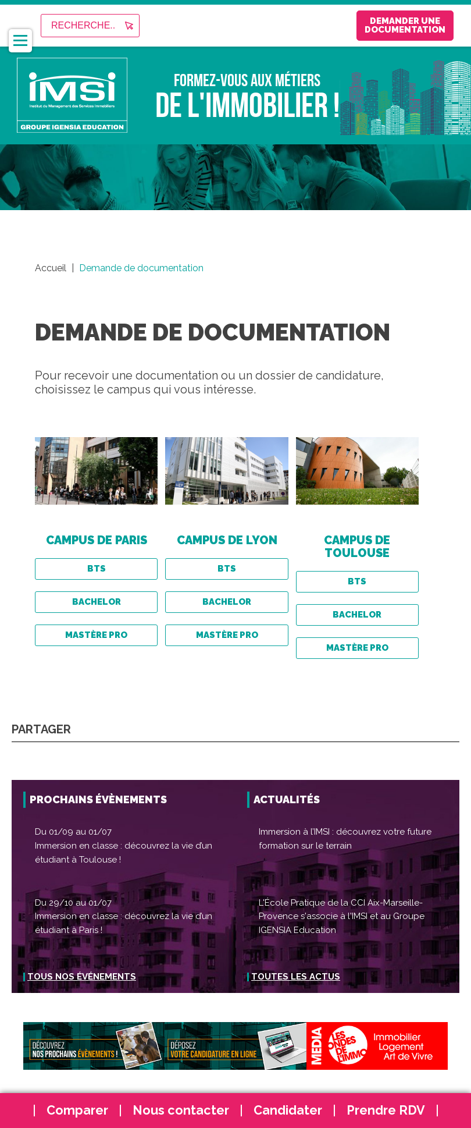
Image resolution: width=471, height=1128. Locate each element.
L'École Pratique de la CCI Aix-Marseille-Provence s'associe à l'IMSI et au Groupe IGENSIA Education (341, 916)
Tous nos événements (81, 976)
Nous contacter (181, 1110)
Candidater (288, 1110)
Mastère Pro (96, 635)
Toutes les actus (295, 976)
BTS (96, 568)
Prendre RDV (386, 1110)
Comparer (77, 1110)
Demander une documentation (378, 25)
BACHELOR (96, 602)
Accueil (50, 268)
